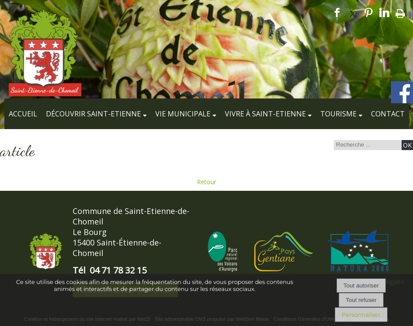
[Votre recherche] (366, 144)
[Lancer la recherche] (407, 145)
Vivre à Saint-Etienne (265, 114)
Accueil (23, 114)
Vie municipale (182, 114)
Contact (388, 114)
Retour (206, 182)
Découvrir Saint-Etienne (93, 114)
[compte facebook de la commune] (402, 102)
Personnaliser (361, 314)
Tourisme (338, 114)
